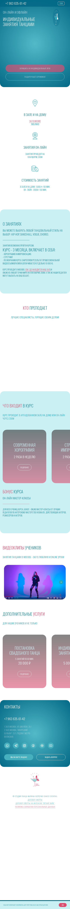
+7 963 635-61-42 (15, 3)
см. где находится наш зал (38, 269)
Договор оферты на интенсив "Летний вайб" (35, 891)
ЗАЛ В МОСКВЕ (35, 121)
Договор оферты (35, 888)
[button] (35, 68)
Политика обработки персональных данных (35, 895)
